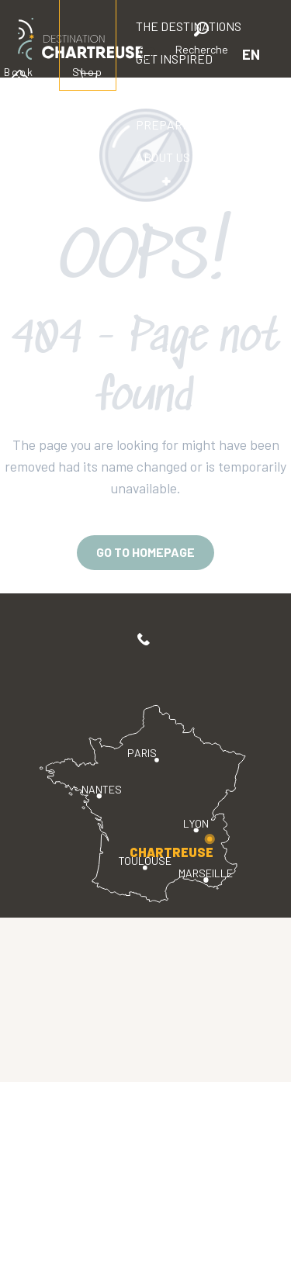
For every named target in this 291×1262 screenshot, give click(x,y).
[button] (201, 41)
